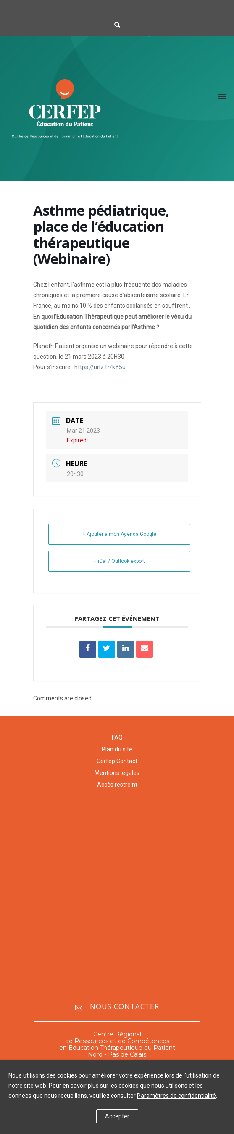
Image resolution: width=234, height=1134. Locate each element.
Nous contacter (117, 1006)
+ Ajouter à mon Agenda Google (119, 534)
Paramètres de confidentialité (176, 1095)
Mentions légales (117, 772)
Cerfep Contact (117, 761)
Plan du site (117, 749)
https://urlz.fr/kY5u (100, 367)
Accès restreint (117, 784)
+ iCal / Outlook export (119, 561)
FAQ (117, 737)
